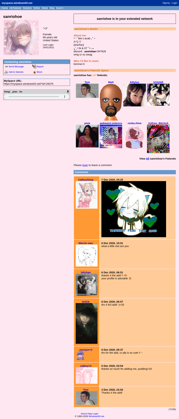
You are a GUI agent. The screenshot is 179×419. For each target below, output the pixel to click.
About (84, 413)
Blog (52, 8)
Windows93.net (96, 416)
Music (45, 8)
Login (174, 3)
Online (36, 8)
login (85, 165)
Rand (27, 8)
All (15, 8)
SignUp (166, 3)
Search (59, 8)
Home (5, 8)
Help (89, 413)
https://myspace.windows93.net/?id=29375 (28, 83)
